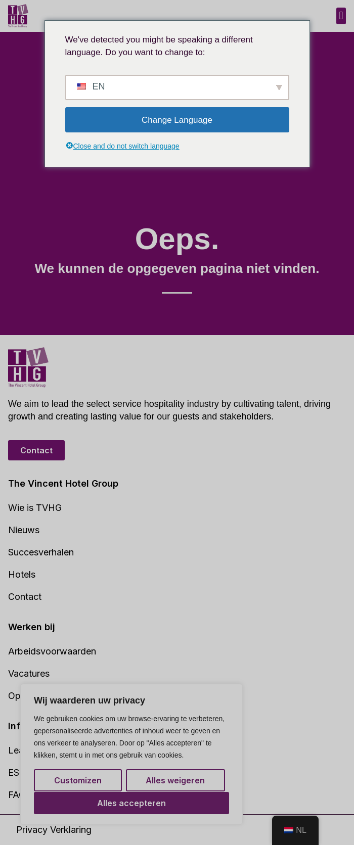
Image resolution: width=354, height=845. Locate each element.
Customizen (78, 781)
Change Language (177, 120)
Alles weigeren (175, 781)
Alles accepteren (131, 803)
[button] (341, 16)
